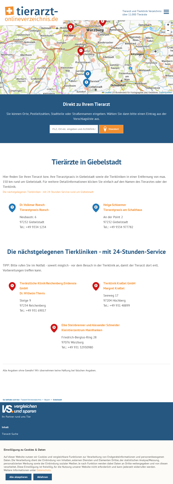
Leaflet (106, 92)
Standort (111, 129)
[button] (86, 83)
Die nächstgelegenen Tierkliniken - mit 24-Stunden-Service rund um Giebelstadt (48, 192)
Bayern (47, 400)
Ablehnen (42, 477)
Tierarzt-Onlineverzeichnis (31, 400)
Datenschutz (44, 470)
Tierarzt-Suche (10, 434)
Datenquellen (165, 92)
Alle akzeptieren (18, 477)
